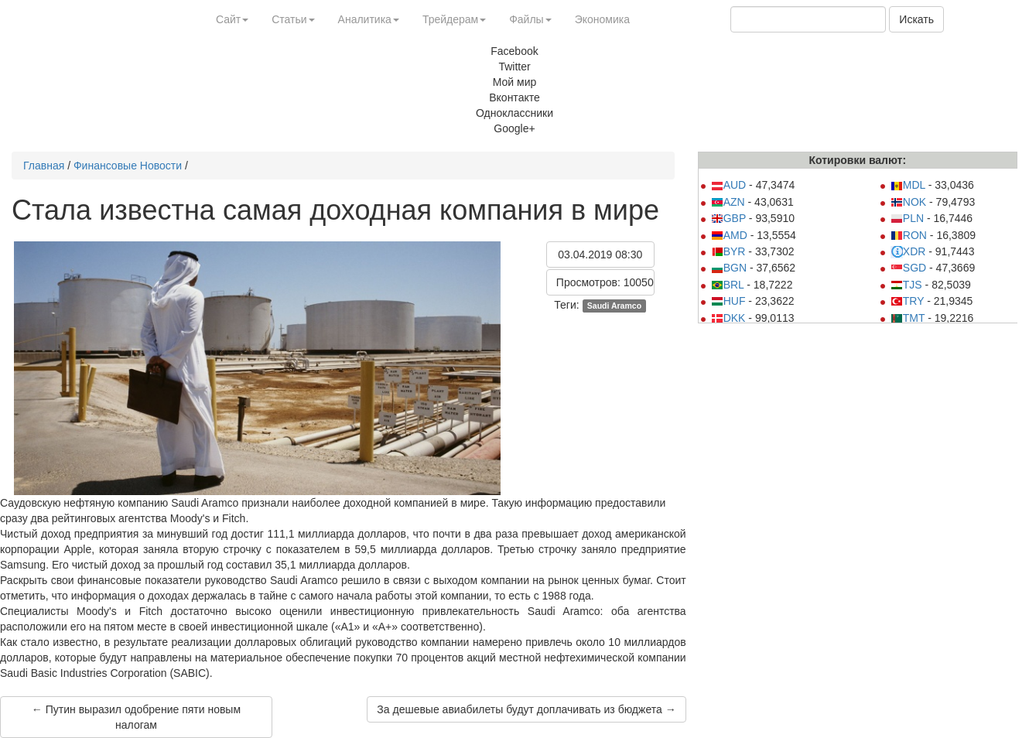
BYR (728, 251)
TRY (908, 301)
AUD (729, 185)
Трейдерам (454, 19)
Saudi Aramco (614, 305)
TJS (906, 284)
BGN (729, 267)
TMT (908, 318)
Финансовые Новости (128, 165)
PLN (907, 218)
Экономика (602, 19)
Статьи (293, 19)
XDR (908, 251)
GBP (728, 218)
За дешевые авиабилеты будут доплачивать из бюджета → (526, 709)
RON (909, 235)
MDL (908, 185)
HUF (728, 301)
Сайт (232, 19)
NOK (908, 202)
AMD (729, 235)
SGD (908, 267)
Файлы (530, 19)
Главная (43, 165)
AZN (728, 202)
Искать (916, 19)
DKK (728, 318)
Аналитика (368, 19)
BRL (727, 284)
